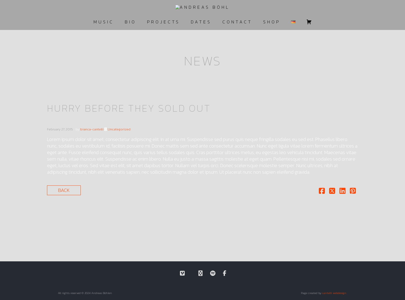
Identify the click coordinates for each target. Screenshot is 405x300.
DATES (201, 22)
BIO (130, 22)
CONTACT (237, 22)
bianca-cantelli (92, 129)
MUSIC (104, 22)
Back (64, 190)
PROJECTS (163, 22)
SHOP (271, 22)
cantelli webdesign (334, 293)
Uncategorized (119, 129)
